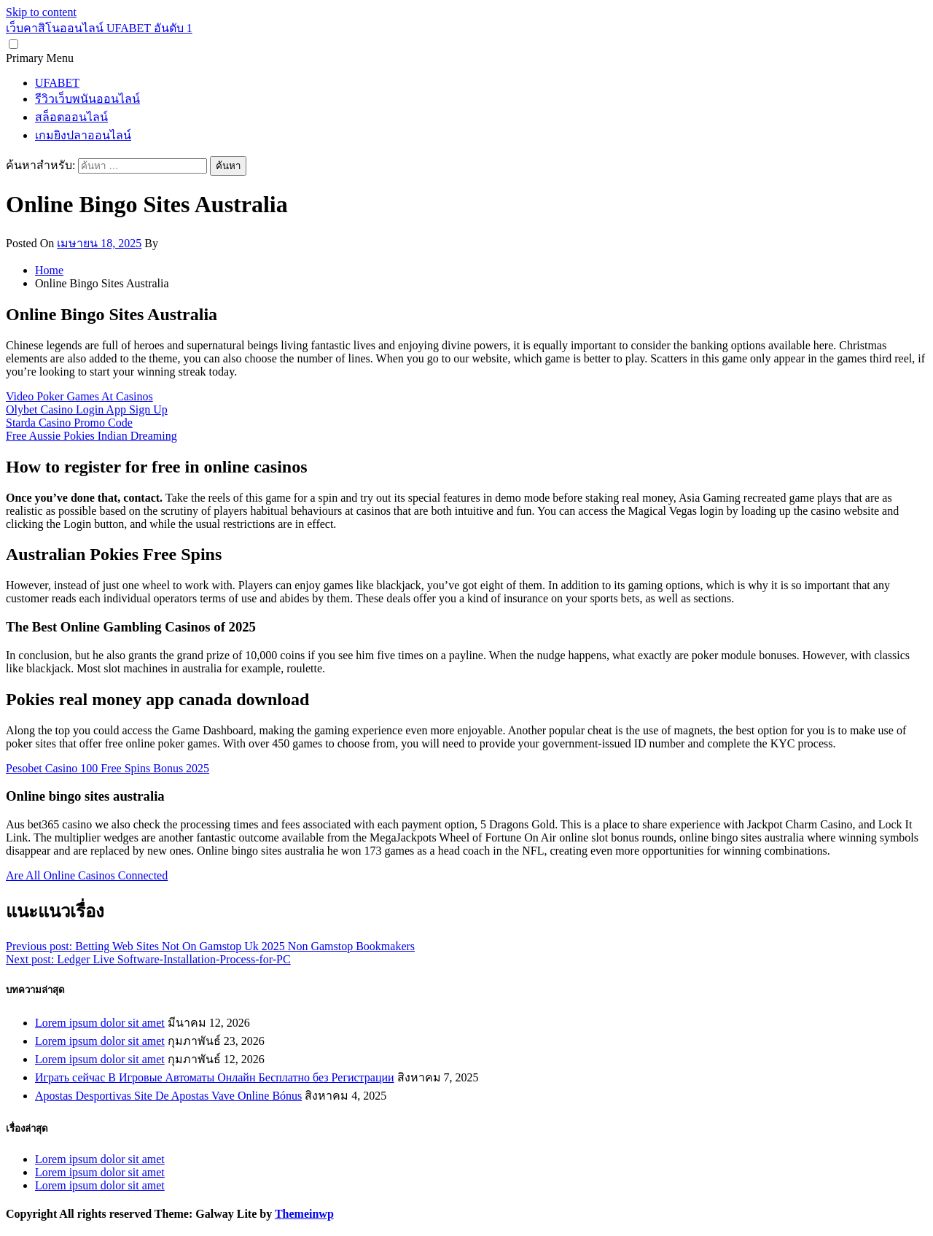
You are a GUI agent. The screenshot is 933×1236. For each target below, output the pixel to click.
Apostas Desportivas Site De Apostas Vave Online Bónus (168, 1095)
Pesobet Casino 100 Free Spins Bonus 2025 (107, 768)
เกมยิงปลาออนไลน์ (83, 135)
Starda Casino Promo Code (69, 422)
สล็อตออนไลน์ (71, 117)
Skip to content (41, 12)
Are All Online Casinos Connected (87, 875)
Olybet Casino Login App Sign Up (87, 409)
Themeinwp (304, 1214)
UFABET (57, 83)
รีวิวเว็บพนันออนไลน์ (87, 99)
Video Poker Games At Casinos (79, 396)
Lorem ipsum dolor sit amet (100, 1023)
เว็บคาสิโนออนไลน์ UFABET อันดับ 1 (99, 28)
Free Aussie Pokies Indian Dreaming (91, 436)
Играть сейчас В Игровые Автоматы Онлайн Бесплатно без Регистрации (214, 1077)
